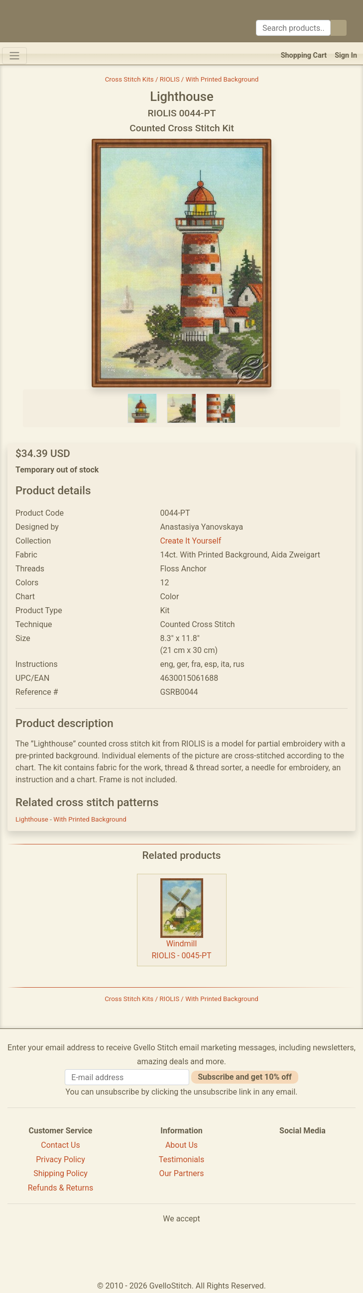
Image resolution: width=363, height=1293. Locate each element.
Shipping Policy (60, 1173)
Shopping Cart (304, 55)
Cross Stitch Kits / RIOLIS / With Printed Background (182, 79)
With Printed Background (89, 819)
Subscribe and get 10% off (244, 1077)
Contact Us (60, 1145)
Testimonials (181, 1159)
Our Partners (181, 1173)
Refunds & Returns (61, 1188)
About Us (181, 1145)
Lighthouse (32, 819)
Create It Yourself (190, 541)
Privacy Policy (60, 1159)
